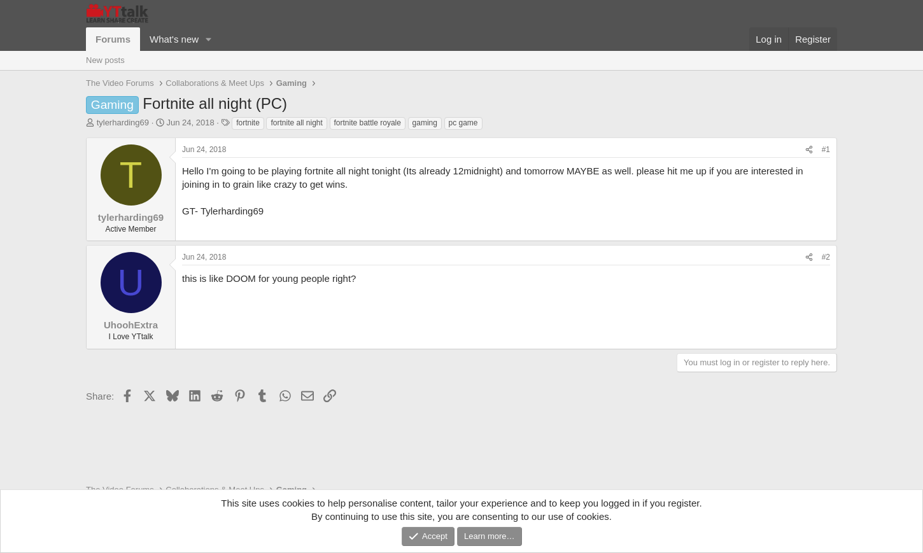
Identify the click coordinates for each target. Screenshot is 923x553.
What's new (174, 39)
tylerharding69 (123, 122)
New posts (105, 60)
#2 (826, 257)
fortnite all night (296, 122)
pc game (463, 122)
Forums (112, 39)
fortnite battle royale (367, 122)
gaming (424, 122)
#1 (826, 149)
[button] (209, 39)
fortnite (248, 122)
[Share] (809, 150)
